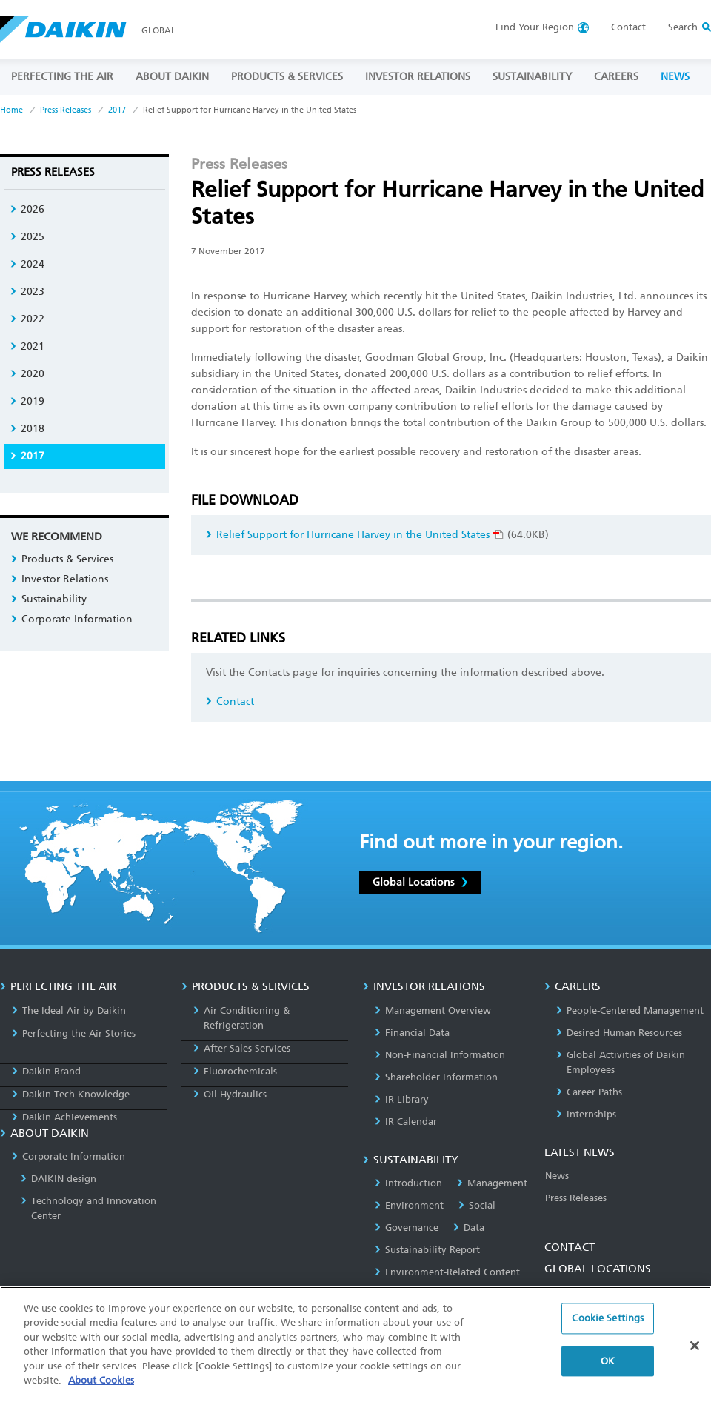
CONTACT (569, 1247)
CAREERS (616, 76)
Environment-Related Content (447, 1272)
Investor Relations (59, 579)
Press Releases (65, 110)
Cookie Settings (608, 1326)
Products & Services (62, 559)
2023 (27, 291)
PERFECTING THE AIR (62, 76)
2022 (27, 319)
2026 (27, 209)
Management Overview (433, 1010)
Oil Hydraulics (230, 1094)
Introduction (408, 1183)
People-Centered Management (630, 1010)
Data (468, 1227)
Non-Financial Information (440, 1054)
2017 (117, 110)
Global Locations (420, 882)
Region (534, 27)
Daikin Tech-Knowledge (71, 1094)
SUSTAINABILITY (532, 76)
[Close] (694, 1353)
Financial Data (412, 1032)
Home (11, 110)
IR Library (402, 1099)
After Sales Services (241, 1048)
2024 (27, 264)
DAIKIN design (58, 1178)
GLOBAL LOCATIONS (597, 1268)
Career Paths (589, 1091)
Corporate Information (72, 619)
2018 (27, 428)
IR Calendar (406, 1121)
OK (608, 1368)
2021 (27, 346)
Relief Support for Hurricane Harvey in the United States (355, 534)
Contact (628, 27)
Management (492, 1183)
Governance (406, 1227)
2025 (27, 236)
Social (476, 1205)
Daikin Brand (46, 1071)
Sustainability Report (427, 1249)
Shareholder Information (436, 1077)
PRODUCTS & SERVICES (287, 76)
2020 (27, 374)
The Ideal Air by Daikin (69, 1010)
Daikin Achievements (64, 1117)
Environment (409, 1205)
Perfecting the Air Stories (74, 1033)
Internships (586, 1114)
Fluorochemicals (235, 1071)
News (557, 1175)
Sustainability (49, 599)
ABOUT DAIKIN (172, 76)
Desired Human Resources (619, 1032)
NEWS (675, 76)
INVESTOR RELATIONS (417, 76)
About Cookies (101, 1388)
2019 (27, 401)
